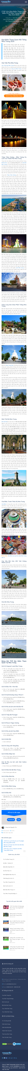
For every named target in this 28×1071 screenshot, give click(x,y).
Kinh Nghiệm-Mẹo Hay (9, 874)
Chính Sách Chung (6, 1024)
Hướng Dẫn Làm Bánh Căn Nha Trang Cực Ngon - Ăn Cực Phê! (17, 939)
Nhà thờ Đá (4, 421)
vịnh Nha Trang (20, 267)
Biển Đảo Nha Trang (9, 889)
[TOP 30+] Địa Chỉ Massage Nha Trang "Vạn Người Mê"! (17, 906)
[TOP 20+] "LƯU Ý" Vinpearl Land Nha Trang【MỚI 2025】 (13, 849)
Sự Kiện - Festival (8, 863)
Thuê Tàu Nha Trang (6, 1037)
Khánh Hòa (4, 162)
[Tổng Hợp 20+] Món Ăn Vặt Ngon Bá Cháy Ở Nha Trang (17, 947)
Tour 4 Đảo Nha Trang (7, 1012)
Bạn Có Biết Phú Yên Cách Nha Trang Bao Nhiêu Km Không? (17, 921)
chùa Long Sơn (9, 365)
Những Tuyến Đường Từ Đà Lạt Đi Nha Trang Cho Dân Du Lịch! (17, 930)
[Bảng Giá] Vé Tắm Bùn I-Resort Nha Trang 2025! (16, 914)
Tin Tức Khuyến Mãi (6, 1020)
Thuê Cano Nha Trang (7, 1034)
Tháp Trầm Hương (11, 175)
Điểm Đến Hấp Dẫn (17, 18)
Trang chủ (8, 18)
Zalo (18, 819)
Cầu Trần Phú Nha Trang (8, 65)
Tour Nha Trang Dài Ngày (10, 893)
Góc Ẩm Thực (7, 870)
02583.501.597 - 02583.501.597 (13, 987)
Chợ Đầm (4, 504)
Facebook (11, 819)
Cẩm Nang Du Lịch (8, 878)
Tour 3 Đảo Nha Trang (7, 1008)
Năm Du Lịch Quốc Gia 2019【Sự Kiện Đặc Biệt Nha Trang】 (14, 845)
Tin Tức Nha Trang (8, 859)
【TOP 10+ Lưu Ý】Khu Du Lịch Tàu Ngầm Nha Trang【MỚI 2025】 (14, 841)
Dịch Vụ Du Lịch (8, 886)
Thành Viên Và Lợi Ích (7, 1030)
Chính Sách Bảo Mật (6, 1027)
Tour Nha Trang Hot (9, 882)
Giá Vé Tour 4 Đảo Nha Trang (14, 96)
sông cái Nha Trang (16, 68)
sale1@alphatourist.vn (11, 984)
